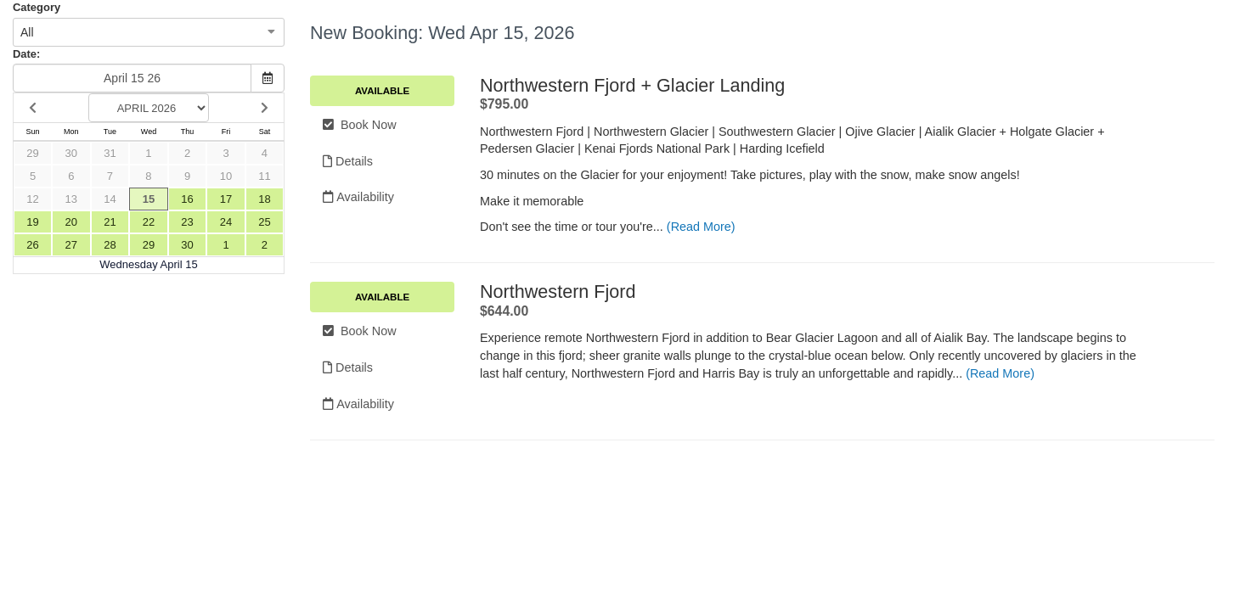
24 (226, 222)
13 (71, 199)
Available (382, 91)
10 (226, 176)
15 (149, 199)
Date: (26, 54)
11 (264, 176)
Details (348, 161)
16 (187, 199)
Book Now (360, 125)
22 (149, 222)
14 (110, 199)
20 (71, 222)
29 (32, 153)
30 (71, 153)
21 (110, 222)
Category (36, 7)
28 (110, 244)
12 (32, 199)
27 (71, 244)
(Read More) (701, 226)
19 (32, 222)
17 (226, 199)
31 (110, 153)
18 (264, 199)
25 (264, 222)
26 (32, 244)
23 (187, 222)
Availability (358, 197)
